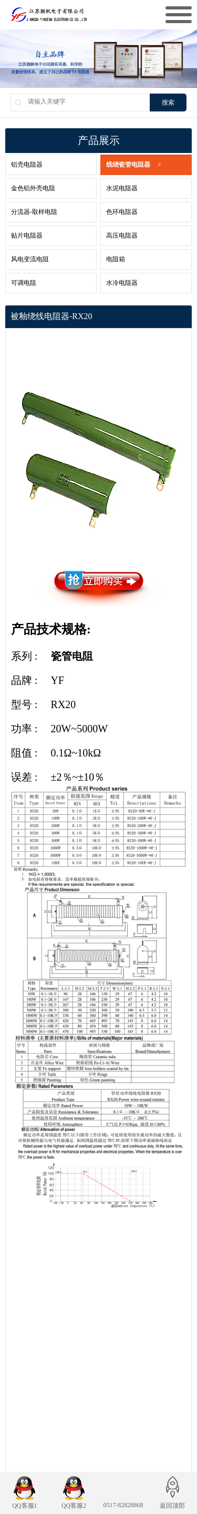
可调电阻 (23, 283)
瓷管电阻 (72, 656)
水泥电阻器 (122, 188)
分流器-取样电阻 (34, 212)
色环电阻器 (122, 212)
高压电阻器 (122, 235)
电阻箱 (115, 259)
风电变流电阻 (30, 259)
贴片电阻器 (27, 235)
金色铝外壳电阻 (33, 188)
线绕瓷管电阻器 (133, 165)
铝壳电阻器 (27, 164)
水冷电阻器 (122, 283)
